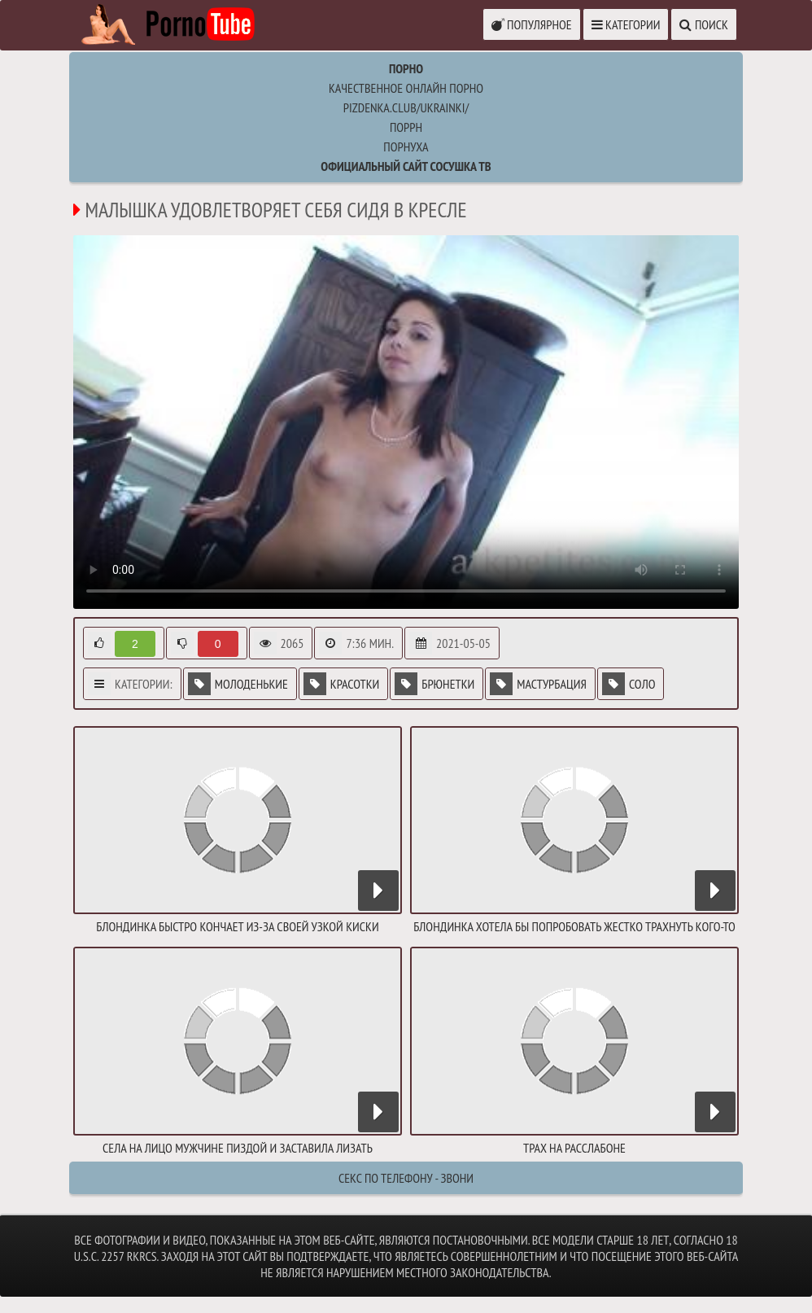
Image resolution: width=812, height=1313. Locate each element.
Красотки (341, 683)
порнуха (405, 146)
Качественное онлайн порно (406, 88)
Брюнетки (434, 683)
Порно (406, 68)
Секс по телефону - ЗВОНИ (406, 1178)
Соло (629, 683)
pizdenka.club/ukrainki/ (406, 107)
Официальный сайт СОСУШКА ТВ (406, 166)
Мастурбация (538, 683)
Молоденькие (238, 683)
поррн (406, 127)
